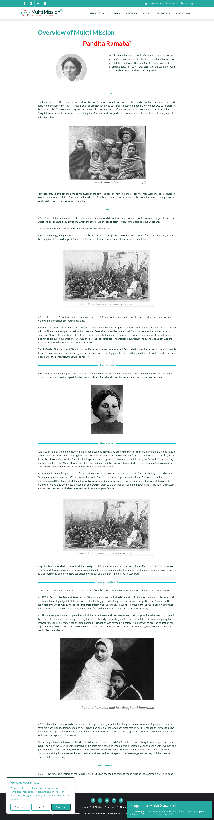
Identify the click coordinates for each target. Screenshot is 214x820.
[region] (40, 795)
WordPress (126, 813)
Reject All (41, 807)
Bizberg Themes (156, 813)
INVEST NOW (143, 807)
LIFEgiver (98, 807)
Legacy (84, 807)
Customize (20, 807)
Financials (172, 3)
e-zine (111, 807)
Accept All (61, 807)
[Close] (71, 780)
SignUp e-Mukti (154, 3)
